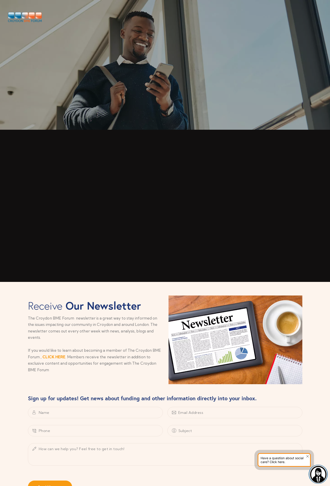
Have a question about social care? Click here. (282, 460)
